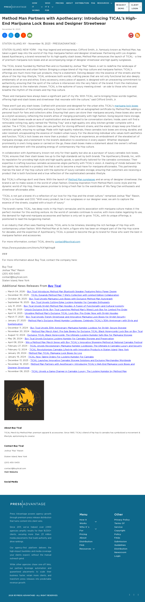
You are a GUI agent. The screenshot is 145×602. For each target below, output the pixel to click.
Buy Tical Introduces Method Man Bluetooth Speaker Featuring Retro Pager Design (72, 292)
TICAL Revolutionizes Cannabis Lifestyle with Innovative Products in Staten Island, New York (79, 350)
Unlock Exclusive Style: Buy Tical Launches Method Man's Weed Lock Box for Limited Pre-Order (76, 310)
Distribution (82, 3)
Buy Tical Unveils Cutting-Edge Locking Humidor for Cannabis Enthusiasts (70, 302)
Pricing (60, 3)
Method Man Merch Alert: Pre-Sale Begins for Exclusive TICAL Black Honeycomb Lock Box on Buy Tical (87, 331)
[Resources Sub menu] (111, 3)
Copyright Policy (119, 532)
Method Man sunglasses (81, 180)
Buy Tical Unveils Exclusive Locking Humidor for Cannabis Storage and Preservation (69, 339)
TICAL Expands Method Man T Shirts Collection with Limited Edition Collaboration (75, 295)
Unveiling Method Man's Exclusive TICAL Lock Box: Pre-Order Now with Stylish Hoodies (71, 313)
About (69, 3)
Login (117, 556)
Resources (103, 3)
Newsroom (120, 552)
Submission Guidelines (120, 543)
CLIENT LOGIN (136, 7)
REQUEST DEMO (121, 7)
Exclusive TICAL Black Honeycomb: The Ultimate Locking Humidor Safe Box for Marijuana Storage (79, 335)
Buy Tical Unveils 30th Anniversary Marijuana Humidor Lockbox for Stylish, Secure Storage (78, 328)
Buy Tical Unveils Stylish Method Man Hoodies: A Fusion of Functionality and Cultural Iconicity (74, 306)
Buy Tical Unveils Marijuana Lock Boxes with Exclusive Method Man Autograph (71, 299)
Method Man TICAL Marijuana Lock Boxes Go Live (55, 353)
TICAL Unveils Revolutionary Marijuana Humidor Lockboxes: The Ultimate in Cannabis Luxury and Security (86, 346)
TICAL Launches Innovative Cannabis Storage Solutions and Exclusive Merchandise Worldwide (80, 360)
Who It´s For (47, 6)
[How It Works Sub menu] (42, 7)
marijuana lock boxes (126, 106)
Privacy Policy (122, 520)
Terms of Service (119, 525)
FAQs (117, 538)
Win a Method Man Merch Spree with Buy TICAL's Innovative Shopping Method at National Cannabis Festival (84, 342)
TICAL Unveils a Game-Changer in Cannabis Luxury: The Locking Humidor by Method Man (79, 371)
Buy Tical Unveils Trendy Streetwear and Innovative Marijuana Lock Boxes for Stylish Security (76, 317)
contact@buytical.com (67, 242)
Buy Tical (54, 286)
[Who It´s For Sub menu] (52, 7)
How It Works (35, 6)
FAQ (93, 3)
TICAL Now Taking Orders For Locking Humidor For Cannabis (61, 357)
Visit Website (11, 472)
